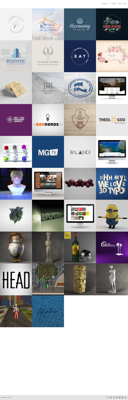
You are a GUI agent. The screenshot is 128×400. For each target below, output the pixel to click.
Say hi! (124, 3)
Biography (104, 3)
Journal (119, 3)
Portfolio (114, 3)
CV (109, 3)
